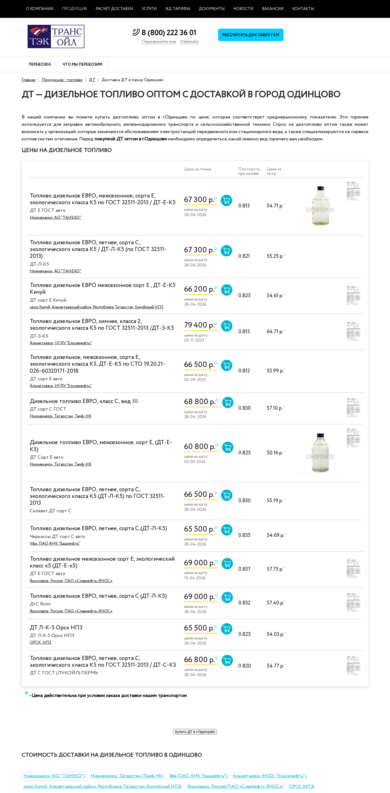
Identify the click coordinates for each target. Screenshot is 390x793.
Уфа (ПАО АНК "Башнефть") (198, 776)
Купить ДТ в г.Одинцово (195, 732)
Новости (243, 9)
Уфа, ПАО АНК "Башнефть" (55, 544)
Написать (189, 41)
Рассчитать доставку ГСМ (252, 35)
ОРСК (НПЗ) (301, 786)
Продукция (74, 9)
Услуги (149, 9)
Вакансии (273, 9)
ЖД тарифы (177, 9)
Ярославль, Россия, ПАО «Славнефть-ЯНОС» (71, 581)
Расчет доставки (114, 9)
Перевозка (40, 65)
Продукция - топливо (62, 80)
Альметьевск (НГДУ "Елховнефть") (270, 776)
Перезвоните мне (158, 41)
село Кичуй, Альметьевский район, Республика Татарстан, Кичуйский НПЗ (96, 307)
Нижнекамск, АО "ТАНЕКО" (55, 218)
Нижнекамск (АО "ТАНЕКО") (54, 776)
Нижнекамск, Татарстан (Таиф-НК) (127, 776)
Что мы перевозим (82, 65)
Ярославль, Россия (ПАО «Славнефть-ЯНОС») (235, 786)
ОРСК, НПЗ (40, 643)
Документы (212, 9)
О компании (39, 9)
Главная (28, 80)
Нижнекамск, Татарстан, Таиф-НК (61, 416)
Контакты (303, 9)
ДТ (92, 80)
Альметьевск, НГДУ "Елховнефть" (61, 343)
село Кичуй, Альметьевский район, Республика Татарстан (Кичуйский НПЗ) (103, 786)
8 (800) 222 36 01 (168, 33)
